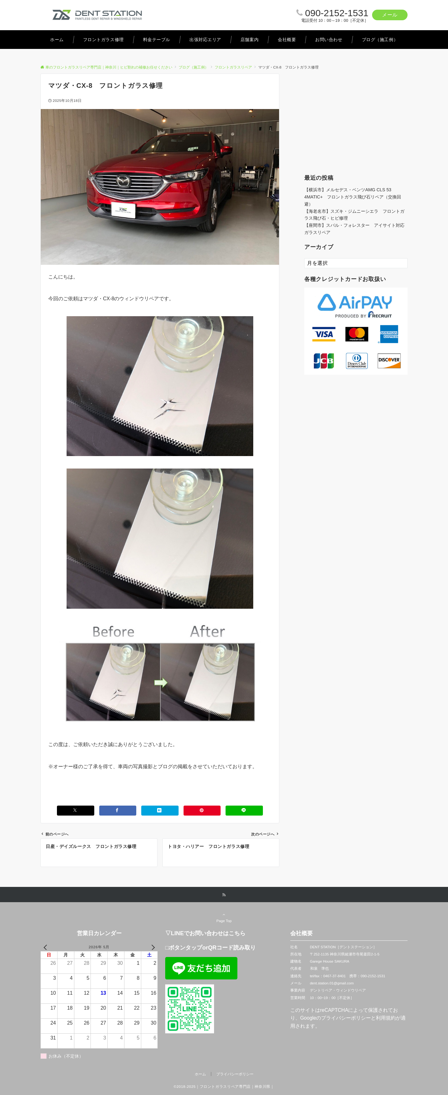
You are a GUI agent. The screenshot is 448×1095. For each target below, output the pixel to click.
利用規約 (386, 1018)
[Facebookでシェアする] (118, 810)
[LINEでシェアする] (244, 810)
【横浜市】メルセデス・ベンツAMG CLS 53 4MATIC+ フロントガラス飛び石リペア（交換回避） (352, 197)
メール (390, 14)
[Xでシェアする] (75, 810)
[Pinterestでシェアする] (202, 810)
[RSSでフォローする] (224, 895)
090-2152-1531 (337, 13)
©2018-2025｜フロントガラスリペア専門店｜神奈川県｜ (224, 1086)
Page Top (224, 917)
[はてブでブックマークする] (160, 810)
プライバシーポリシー (346, 1018)
